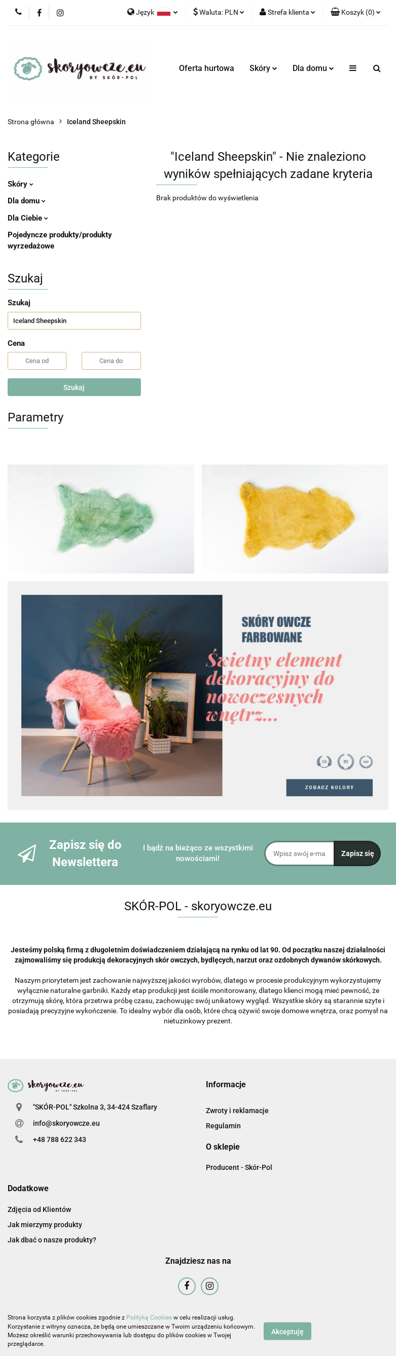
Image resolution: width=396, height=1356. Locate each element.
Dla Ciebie (28, 218)
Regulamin (223, 1126)
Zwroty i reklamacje (237, 1111)
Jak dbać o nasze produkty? (52, 1240)
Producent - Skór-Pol (239, 1167)
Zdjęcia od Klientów (39, 1209)
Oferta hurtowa (206, 68)
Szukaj (74, 387)
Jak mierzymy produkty (45, 1225)
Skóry (263, 68)
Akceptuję (287, 1331)
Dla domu (313, 68)
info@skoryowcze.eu (66, 1123)
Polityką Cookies (149, 1317)
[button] (355, 12)
